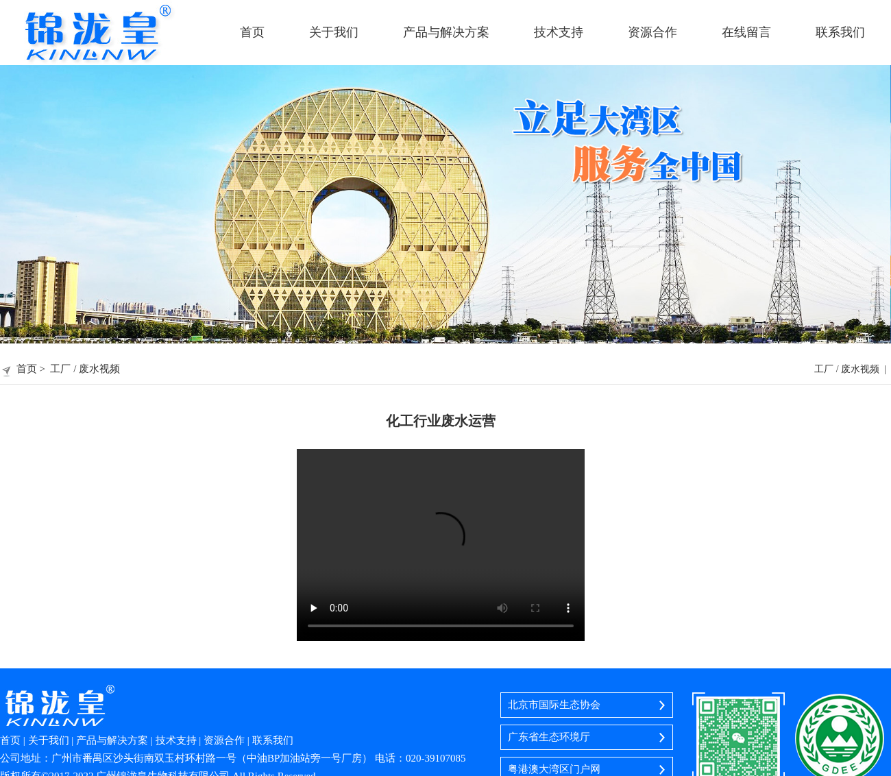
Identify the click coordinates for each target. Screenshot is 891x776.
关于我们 (333, 32)
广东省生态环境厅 (549, 736)
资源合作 (652, 32)
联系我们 (840, 32)
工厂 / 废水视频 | (852, 369)
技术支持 (558, 32)
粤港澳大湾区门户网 (554, 769)
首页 (252, 32)
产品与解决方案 (446, 32)
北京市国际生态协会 (554, 704)
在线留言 (746, 32)
